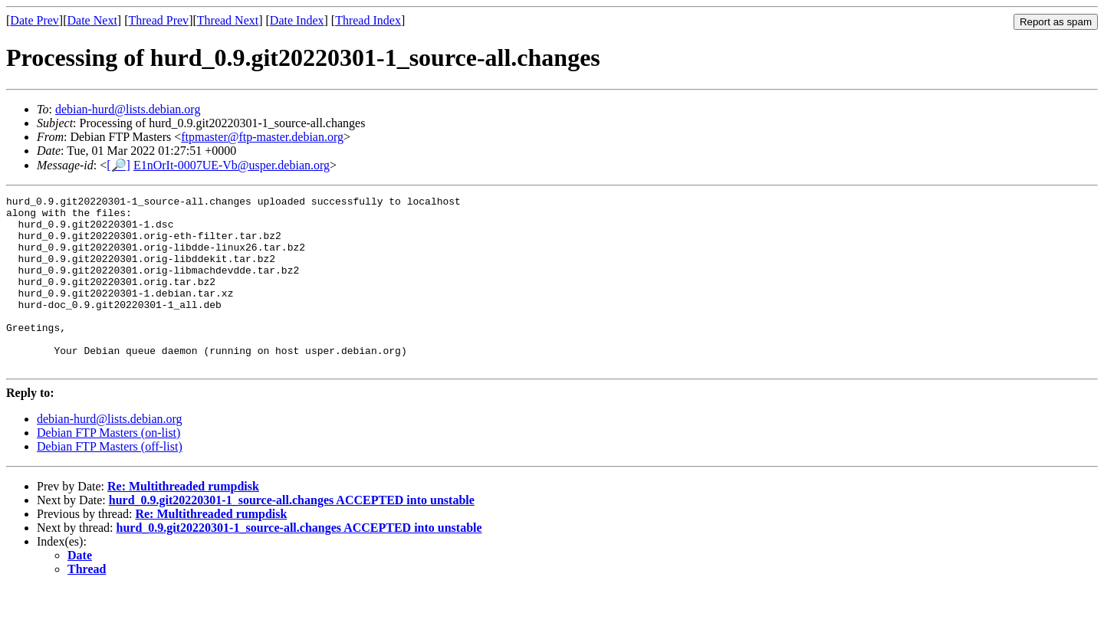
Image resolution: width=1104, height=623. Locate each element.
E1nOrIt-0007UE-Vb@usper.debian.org (231, 165)
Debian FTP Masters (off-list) (109, 480)
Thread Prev (158, 20)
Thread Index (368, 20)
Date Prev (34, 20)
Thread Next (227, 20)
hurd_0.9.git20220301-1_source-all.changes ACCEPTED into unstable (292, 534)
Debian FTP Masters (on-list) (108, 467)
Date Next (92, 20)
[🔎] (118, 165)
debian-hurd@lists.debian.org (128, 109)
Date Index (297, 20)
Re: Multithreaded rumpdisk (183, 520)
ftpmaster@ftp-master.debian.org (262, 136)
